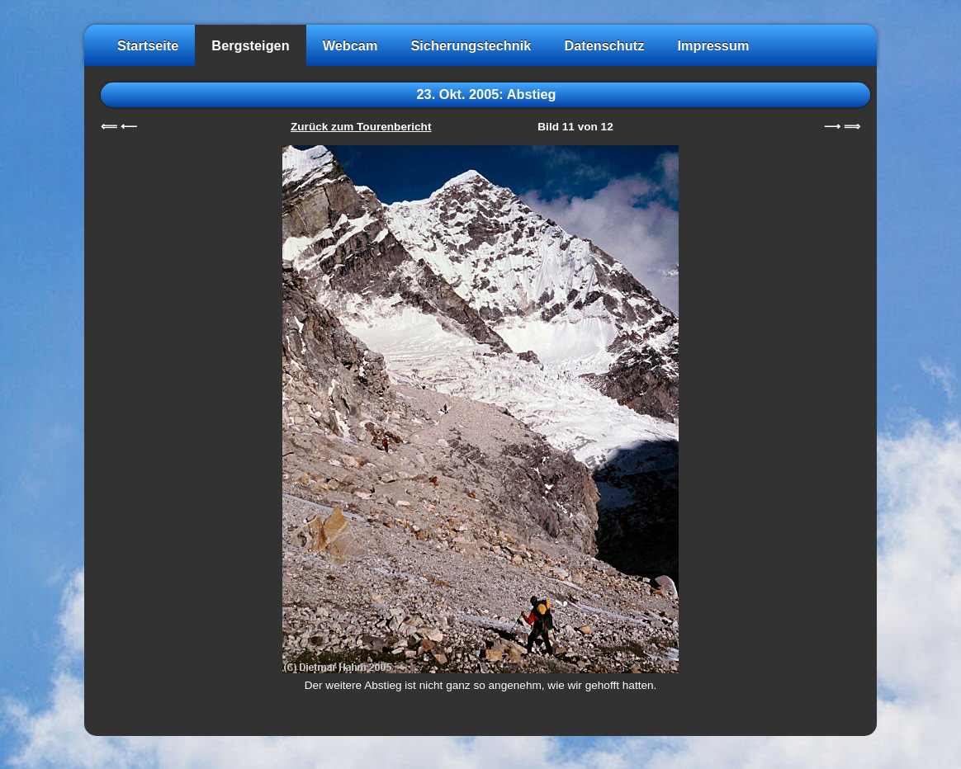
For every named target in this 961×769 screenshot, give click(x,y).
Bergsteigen (250, 45)
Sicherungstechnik (470, 45)
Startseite (147, 45)
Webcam (350, 45)
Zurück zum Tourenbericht (361, 126)
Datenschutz (604, 45)
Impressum (713, 45)
